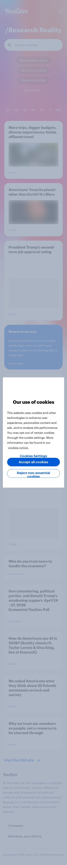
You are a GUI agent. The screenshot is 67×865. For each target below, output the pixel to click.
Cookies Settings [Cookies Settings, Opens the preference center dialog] (33, 456)
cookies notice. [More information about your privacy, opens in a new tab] (18, 447)
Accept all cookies (33, 462)
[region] (33, 432)
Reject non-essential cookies (33, 474)
